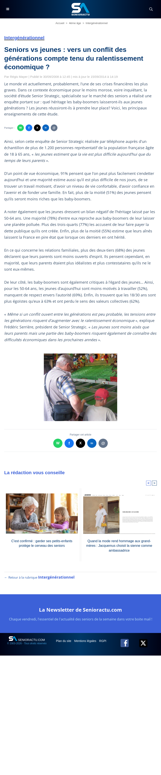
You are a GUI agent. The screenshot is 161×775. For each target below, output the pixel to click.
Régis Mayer (19, 76)
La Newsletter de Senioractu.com (80, 609)
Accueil (60, 23)
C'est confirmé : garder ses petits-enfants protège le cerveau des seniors (41, 543)
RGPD (103, 641)
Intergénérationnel (97, 23)
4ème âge (75, 23)
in (46, 128)
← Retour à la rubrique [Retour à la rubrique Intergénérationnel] (39, 577)
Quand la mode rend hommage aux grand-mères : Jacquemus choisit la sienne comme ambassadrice (119, 545)
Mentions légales (85, 641)
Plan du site (64, 641)
